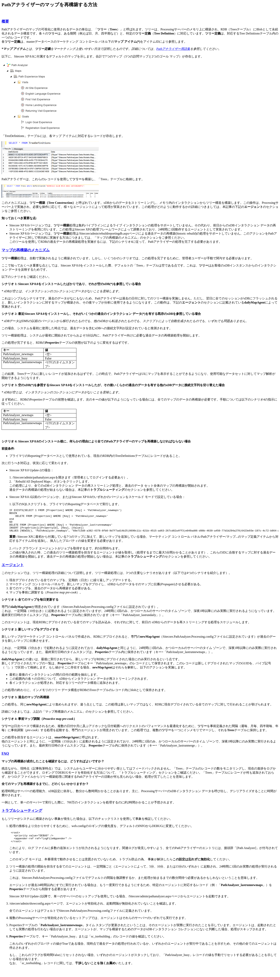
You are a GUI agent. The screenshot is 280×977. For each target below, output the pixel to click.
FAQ (5, 758)
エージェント (13, 569)
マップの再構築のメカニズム (26, 250)
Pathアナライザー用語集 (173, 48)
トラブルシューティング (22, 815)
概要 (5, 21)
